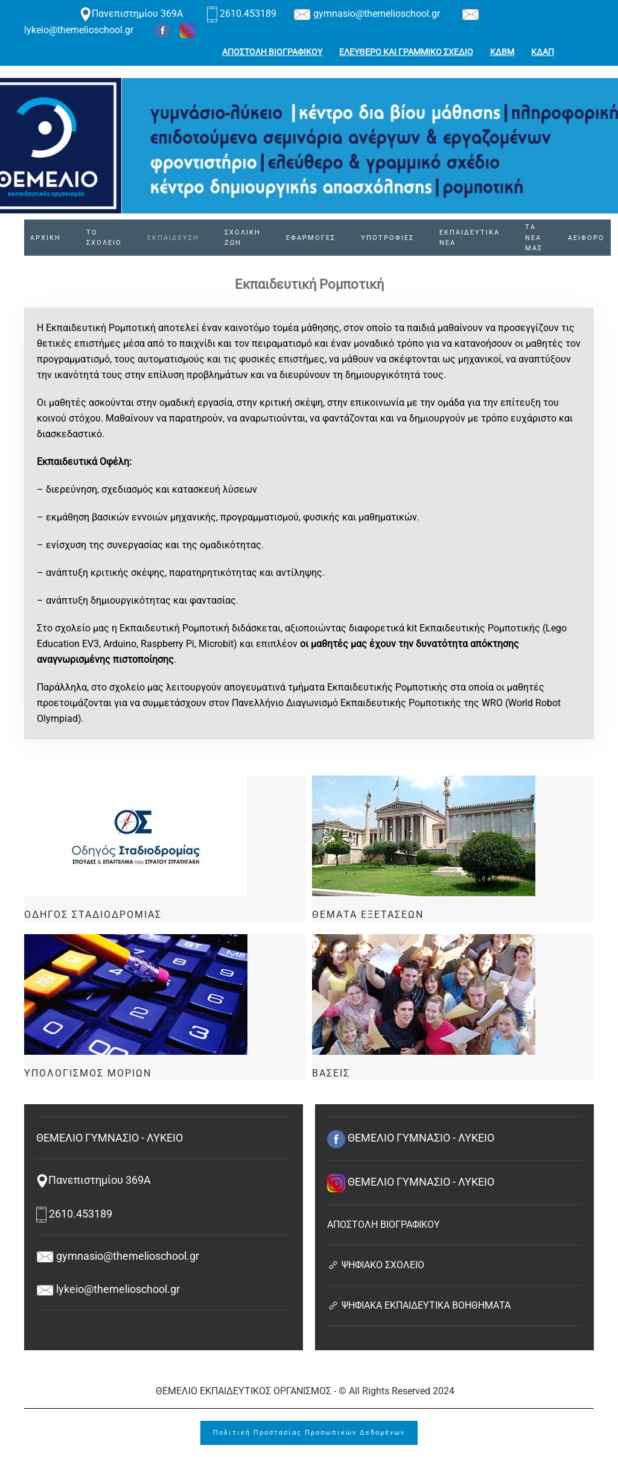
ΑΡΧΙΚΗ (45, 238)
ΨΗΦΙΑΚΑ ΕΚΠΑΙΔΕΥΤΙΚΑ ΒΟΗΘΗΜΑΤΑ (419, 1305)
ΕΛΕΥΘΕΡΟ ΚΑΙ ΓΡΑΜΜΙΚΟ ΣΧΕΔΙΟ (406, 52)
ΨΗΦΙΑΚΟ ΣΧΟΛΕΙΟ (375, 1265)
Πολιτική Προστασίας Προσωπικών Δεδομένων (309, 1432)
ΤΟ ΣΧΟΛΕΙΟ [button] (104, 238)
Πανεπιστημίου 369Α (131, 13)
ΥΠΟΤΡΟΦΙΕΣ (387, 238)
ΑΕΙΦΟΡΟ (586, 238)
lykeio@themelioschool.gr (108, 1289)
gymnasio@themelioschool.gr (366, 13)
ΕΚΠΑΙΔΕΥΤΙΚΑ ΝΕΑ (469, 238)
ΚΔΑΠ (542, 52)
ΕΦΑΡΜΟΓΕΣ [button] (311, 238)
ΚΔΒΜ (502, 52)
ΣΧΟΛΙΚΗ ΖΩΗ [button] (243, 238)
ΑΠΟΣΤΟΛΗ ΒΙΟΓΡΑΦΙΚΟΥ (272, 52)
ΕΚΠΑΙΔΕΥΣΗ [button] (173, 238)
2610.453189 (243, 13)
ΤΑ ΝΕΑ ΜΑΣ (534, 238)
